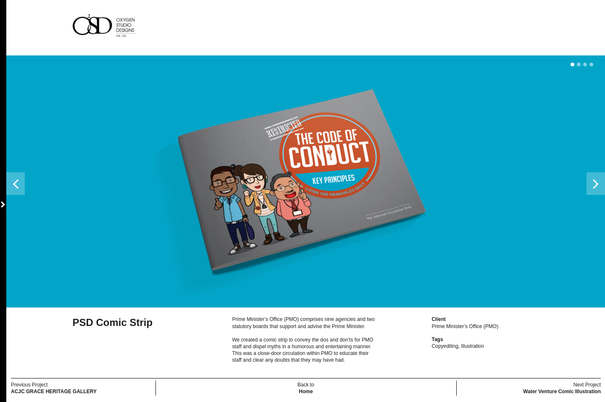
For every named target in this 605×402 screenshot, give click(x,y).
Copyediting (444, 346)
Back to (305, 388)
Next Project (562, 388)
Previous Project (54, 388)
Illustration (472, 346)
